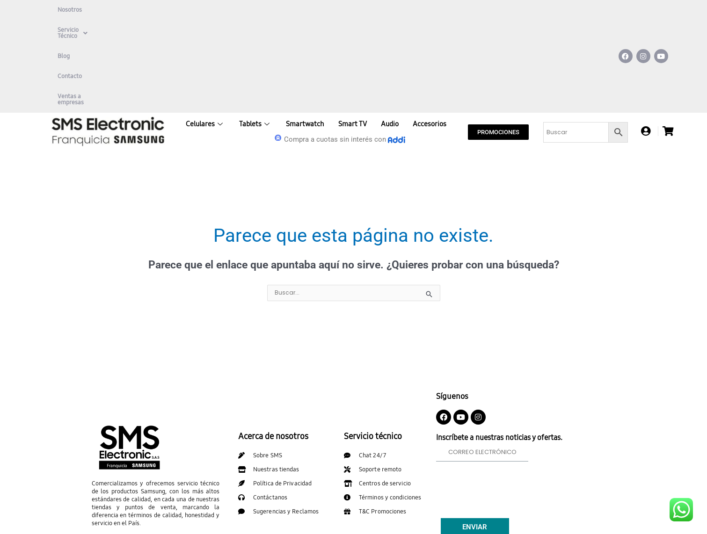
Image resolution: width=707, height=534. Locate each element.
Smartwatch (305, 31)
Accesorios (429, 31)
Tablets (255, 31)
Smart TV (352, 31)
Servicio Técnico (121, 10)
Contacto (199, 10)
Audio (390, 31)
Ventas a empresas (251, 10)
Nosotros (70, 10)
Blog (167, 10)
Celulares (205, 31)
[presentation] (507, 392)
